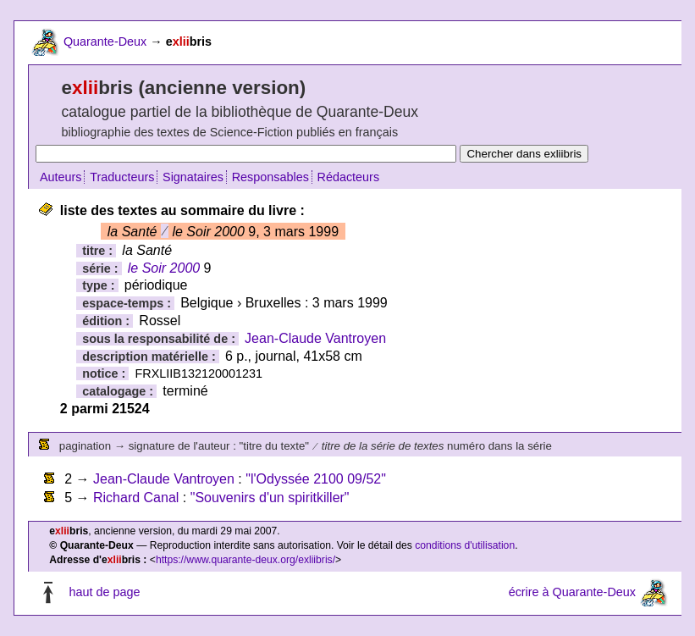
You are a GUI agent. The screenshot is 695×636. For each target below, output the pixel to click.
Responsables (270, 177)
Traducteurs (122, 177)
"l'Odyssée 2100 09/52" (315, 479)
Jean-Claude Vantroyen (315, 338)
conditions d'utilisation (465, 545)
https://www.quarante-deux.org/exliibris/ (245, 560)
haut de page (104, 592)
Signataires (193, 177)
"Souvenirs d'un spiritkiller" (270, 497)
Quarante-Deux (104, 41)
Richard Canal (136, 497)
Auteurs (61, 177)
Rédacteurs (348, 177)
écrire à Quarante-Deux (572, 592)
